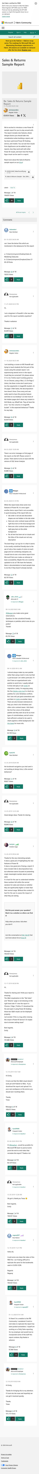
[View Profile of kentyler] (12, 844)
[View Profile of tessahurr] (21, 1059)
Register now (26, 50)
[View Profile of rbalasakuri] (12, 229)
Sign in (18, 32)
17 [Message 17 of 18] (11, 328)
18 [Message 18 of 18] (11, 272)
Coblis (18, 699)
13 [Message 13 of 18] (13, 633)
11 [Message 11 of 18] (11, 779)
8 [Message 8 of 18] (14, 1160)
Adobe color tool (19, 691)
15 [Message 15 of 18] (11, 468)
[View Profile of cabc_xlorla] (14, 597)
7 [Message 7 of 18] (14, 1213)
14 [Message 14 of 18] (14, 730)
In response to (17, 602)
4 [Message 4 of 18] (12, 1107)
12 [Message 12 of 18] (11, 575)
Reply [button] (19, 200)
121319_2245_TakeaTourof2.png (16, 171)
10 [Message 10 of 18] (11, 822)
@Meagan (9, 613)
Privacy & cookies (6, 1454)
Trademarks (4, 1461)
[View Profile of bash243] (12, 752)
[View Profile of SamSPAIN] (15, 1129)
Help (25, 32)
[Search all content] (22, 37)
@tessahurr (13, 1145)
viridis (26, 686)
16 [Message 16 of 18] (11, 417)
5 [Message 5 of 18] (14, 1280)
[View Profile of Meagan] (15, 491)
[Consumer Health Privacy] (19, 1468)
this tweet (10, 723)
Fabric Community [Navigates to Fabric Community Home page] (23, 22)
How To (12, 187)
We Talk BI (25, 935)
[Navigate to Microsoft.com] (7, 22)
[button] (33, 124)
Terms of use (5, 1458)
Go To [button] (32, 32)
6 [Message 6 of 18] (15, 1347)
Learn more (6, 16)
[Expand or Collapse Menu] (3, 28)
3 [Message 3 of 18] (12, 1411)
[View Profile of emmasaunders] (14, 351)
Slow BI (23, 938)
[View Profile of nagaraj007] (16, 1235)
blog (20, 162)
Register (10, 32)
